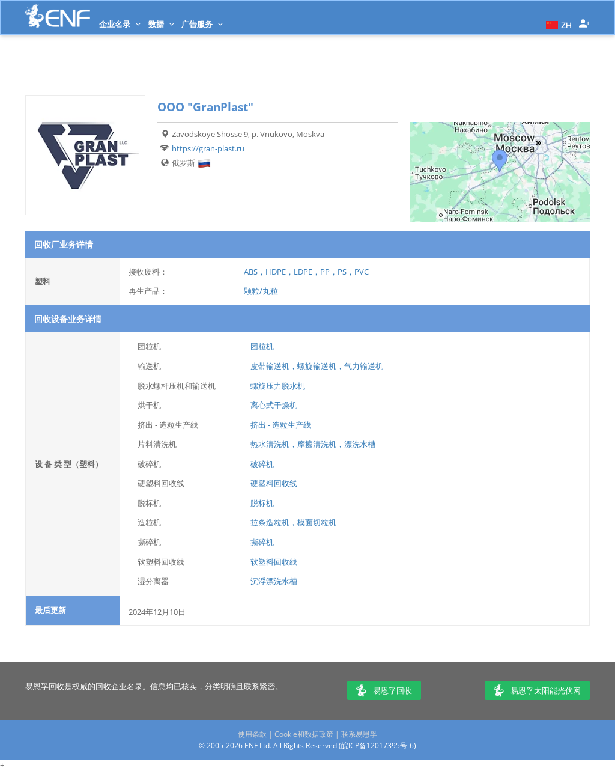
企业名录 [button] (120, 24)
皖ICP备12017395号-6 (377, 745)
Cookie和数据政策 (303, 734)
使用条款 (252, 734)
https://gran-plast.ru (208, 148)
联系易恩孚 (359, 734)
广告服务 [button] (202, 24)
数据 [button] (161, 24)
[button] (557, 24)
